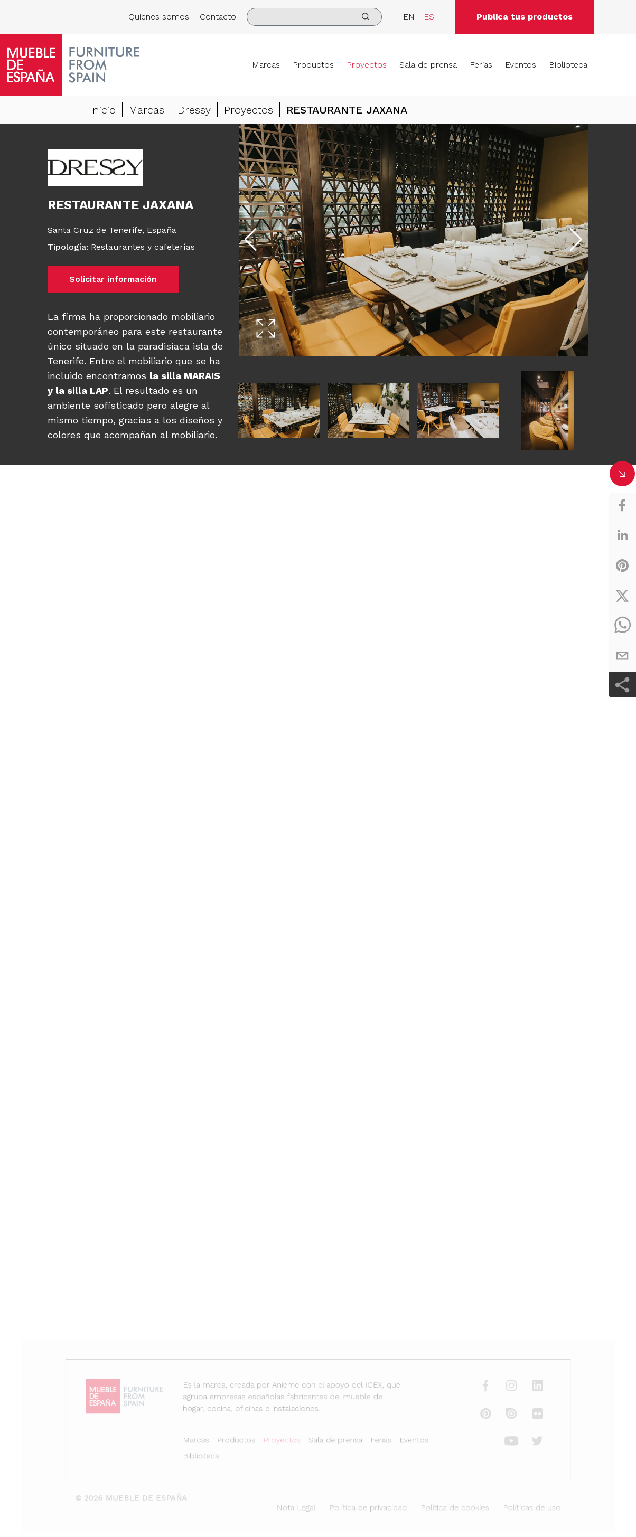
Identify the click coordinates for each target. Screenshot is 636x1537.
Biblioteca (568, 65)
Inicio (103, 109)
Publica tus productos (524, 17)
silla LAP (87, 390)
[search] (314, 17)
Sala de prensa (428, 65)
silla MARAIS (190, 375)
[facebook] (622, 505)
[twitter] (622, 595)
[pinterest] (622, 565)
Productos (313, 65)
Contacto (218, 17)
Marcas (266, 65)
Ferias (481, 65)
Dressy (194, 109)
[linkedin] (622, 535)
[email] (622, 655)
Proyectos (367, 65)
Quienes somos (158, 17)
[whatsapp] (622, 625)
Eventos (520, 65)
